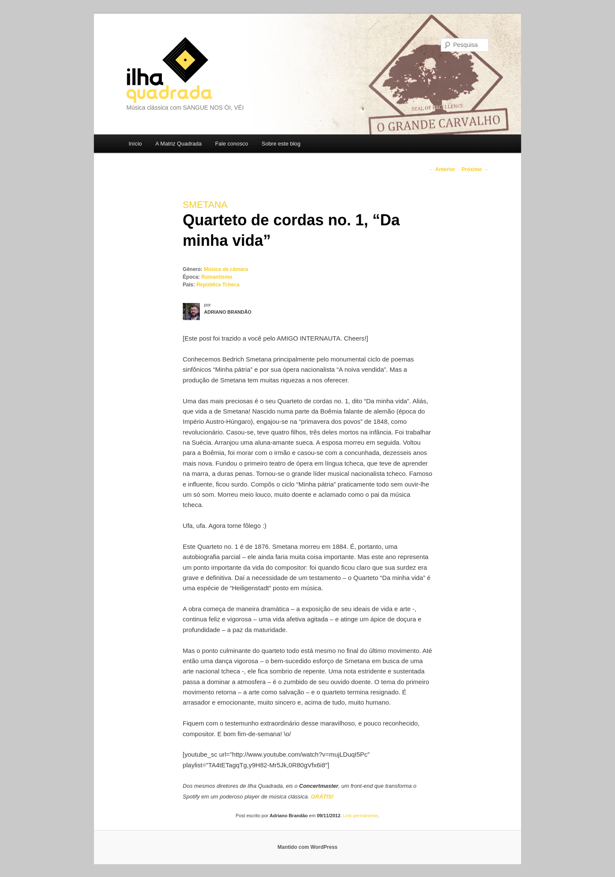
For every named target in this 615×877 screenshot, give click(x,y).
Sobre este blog (280, 143)
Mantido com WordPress (307, 847)
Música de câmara (226, 269)
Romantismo (216, 277)
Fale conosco (231, 143)
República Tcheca (218, 285)
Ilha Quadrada (169, 70)
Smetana (205, 204)
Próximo (475, 169)
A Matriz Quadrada (178, 143)
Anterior (442, 169)
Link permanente (360, 815)
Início (135, 143)
